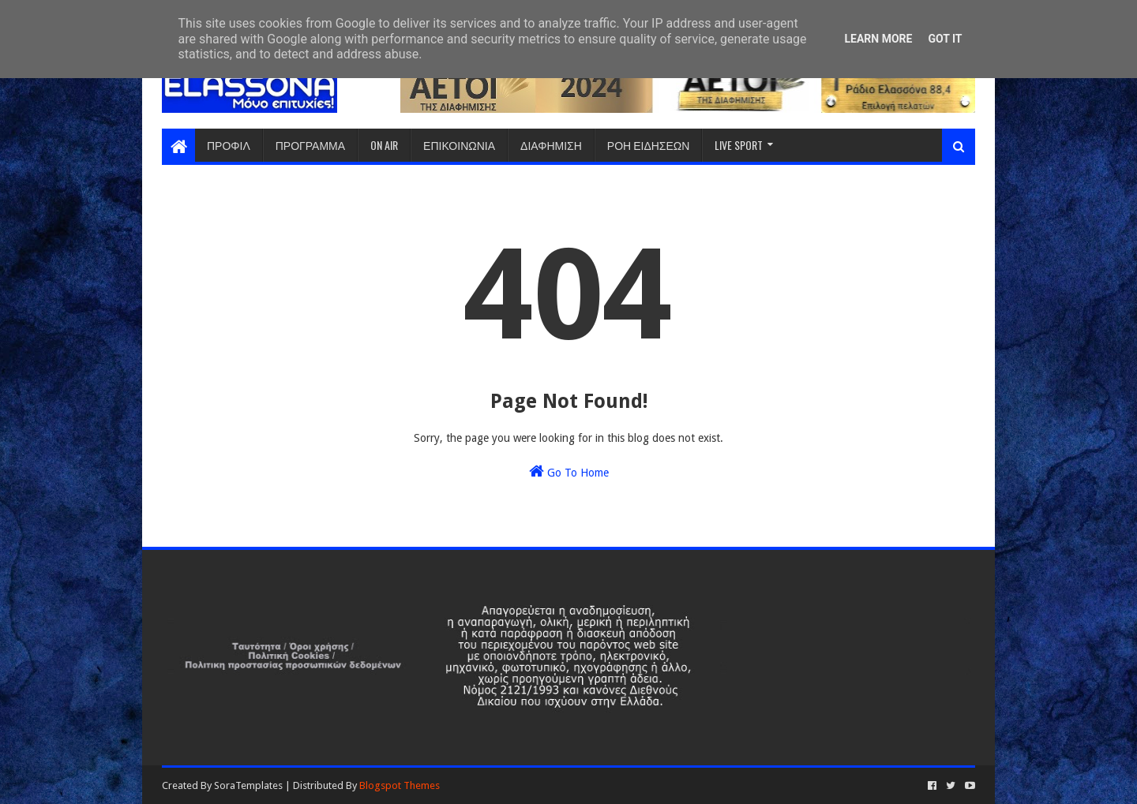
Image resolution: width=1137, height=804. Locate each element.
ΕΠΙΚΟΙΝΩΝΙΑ (459, 144)
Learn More (878, 38)
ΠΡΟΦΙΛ (228, 144)
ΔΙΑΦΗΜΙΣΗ (551, 144)
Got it (945, 38)
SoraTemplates (248, 785)
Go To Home (569, 471)
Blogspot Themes (399, 785)
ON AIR (384, 144)
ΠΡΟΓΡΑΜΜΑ (310, 144)
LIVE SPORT (739, 144)
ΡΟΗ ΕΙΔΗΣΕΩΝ (648, 144)
